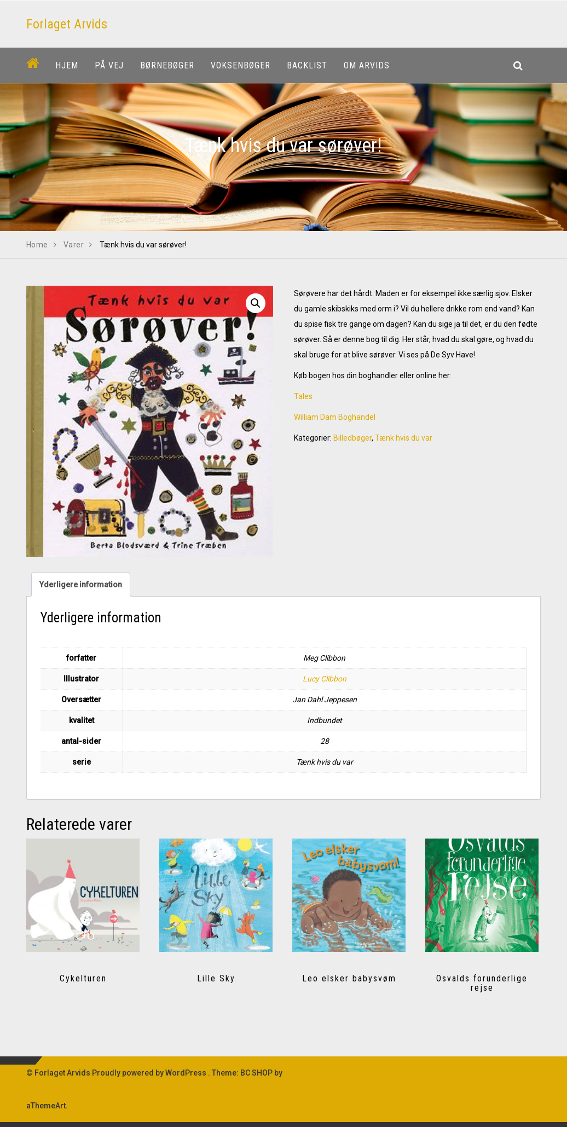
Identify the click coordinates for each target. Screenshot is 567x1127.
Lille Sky (216, 978)
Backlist (307, 65)
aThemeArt (46, 1105)
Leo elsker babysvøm (349, 978)
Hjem (66, 65)
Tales (303, 396)
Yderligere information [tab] (80, 584)
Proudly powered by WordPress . (151, 1072)
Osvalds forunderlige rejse (482, 983)
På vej (109, 65)
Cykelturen (83, 978)
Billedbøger (352, 438)
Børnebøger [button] (167, 65)
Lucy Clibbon (324, 678)
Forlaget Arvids (66, 24)
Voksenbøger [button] (240, 65)
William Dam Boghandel (334, 417)
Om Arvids (367, 65)
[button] (255, 303)
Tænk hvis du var (403, 438)
